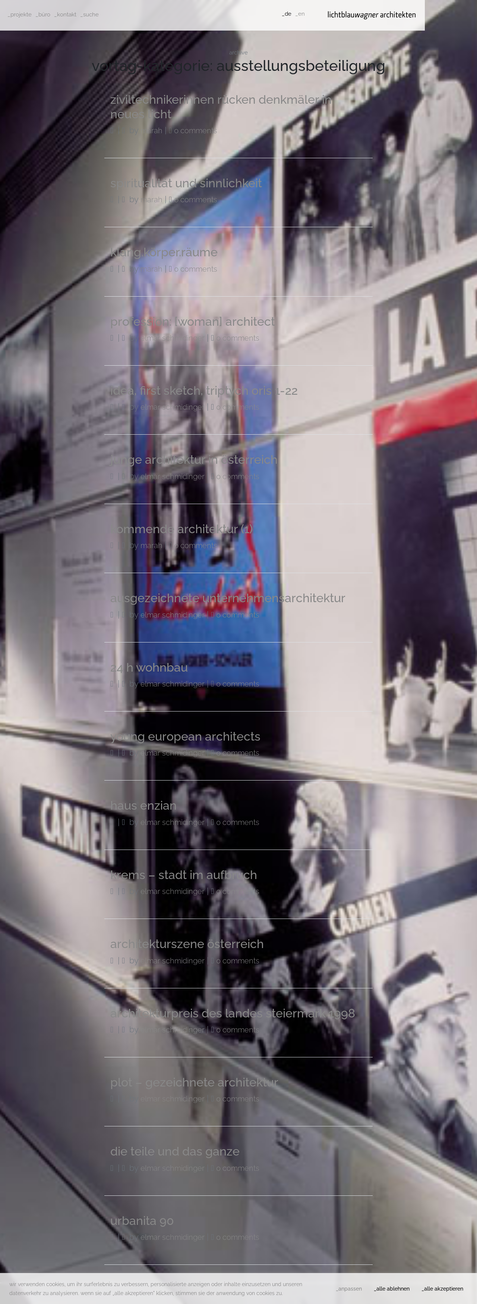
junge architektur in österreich (194, 459)
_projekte (19, 14)
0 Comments (200, 130)
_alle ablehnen (392, 1289)
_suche (89, 14)
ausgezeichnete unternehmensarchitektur (227, 598)
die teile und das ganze (175, 1151)
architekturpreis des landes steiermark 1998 (232, 1013)
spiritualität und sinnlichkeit (186, 183)
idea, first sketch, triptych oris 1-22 (204, 390)
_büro (42, 14)
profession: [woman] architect (192, 321)
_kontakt (65, 14)
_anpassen (349, 1289)
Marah (152, 130)
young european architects (185, 736)
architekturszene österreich (187, 944)
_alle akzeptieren (442, 1289)
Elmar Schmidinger (176, 338)
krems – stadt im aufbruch (183, 875)
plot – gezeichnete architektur (194, 1082)
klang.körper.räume (164, 252)
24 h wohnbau (149, 667)
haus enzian (143, 805)
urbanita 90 (142, 1221)
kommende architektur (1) (181, 529)
